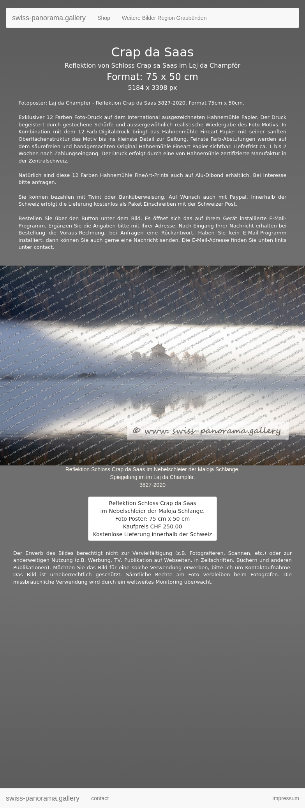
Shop (103, 18)
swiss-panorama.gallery (49, 18)
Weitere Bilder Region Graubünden (164, 18)
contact (100, 798)
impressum (286, 798)
